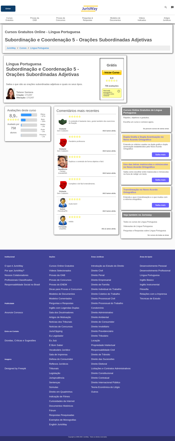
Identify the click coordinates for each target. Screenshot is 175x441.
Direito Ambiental (100, 317)
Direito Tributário (99, 336)
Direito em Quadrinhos (60, 391)
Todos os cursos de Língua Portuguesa (140, 222)
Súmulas (53, 387)
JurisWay (11, 48)
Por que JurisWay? (14, 270)
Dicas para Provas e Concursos (65, 289)
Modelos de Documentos (62, 294)
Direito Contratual (100, 378)
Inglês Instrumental (149, 284)
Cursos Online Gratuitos (61, 266)
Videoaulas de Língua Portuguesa (138, 226)
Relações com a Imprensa (153, 294)
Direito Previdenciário (102, 331)
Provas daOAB (34, 19)
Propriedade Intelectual (103, 345)
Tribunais (54, 368)
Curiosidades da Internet (61, 401)
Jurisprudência (56, 378)
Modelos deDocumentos (115, 19)
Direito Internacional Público (105, 382)
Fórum (52, 410)
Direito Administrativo (102, 312)
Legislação (54, 373)
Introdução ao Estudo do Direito (107, 266)
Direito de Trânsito (100, 354)
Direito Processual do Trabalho (107, 303)
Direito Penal (98, 275)
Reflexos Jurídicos (58, 364)
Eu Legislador (56, 336)
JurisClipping (55, 331)
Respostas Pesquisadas (61, 415)
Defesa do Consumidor (61, 359)
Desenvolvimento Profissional (155, 270)
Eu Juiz (53, 340)
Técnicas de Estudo (150, 298)
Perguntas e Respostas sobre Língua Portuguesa (144, 231)
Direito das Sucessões (102, 359)
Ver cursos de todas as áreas (158, 235)
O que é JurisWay (14, 266)
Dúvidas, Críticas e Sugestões (20, 340)
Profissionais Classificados (18, 280)
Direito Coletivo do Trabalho (105, 294)
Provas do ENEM (58, 284)
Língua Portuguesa (39, 48)
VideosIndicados (142, 19)
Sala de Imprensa (58, 354)
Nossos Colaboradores (16, 275)
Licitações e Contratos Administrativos (111, 368)
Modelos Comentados (60, 298)
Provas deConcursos (60, 19)
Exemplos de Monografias (62, 420)
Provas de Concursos (60, 280)
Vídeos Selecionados (60, 270)
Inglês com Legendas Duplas (64, 308)
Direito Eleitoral (99, 364)
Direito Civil (97, 270)
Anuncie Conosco (14, 312)
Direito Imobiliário (100, 326)
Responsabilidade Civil (103, 350)
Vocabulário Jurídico (59, 350)
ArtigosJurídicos (167, 19)
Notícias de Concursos (61, 326)
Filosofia (144, 289)
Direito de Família (100, 284)
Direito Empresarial (101, 280)
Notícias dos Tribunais (60, 322)
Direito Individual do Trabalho (106, 289)
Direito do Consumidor (102, 322)
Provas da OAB (57, 275)
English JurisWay (58, 424)
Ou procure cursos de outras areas (156, 129)
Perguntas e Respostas (61, 303)
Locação (95, 340)
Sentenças (54, 382)
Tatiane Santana (24, 92)
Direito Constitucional (102, 373)
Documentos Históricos (61, 406)
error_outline (118, 91)
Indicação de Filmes (59, 396)
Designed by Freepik (15, 368)
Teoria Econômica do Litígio (105, 387)
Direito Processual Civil (103, 298)
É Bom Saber (56, 345)
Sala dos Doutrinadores (61, 312)
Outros (94, 391)
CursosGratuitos (9, 19)
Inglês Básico (147, 280)
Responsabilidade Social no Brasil (22, 284)
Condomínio (97, 308)
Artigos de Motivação (60, 317)
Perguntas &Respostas (87, 19)
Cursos (23, 48)
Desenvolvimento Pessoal (153, 266)
